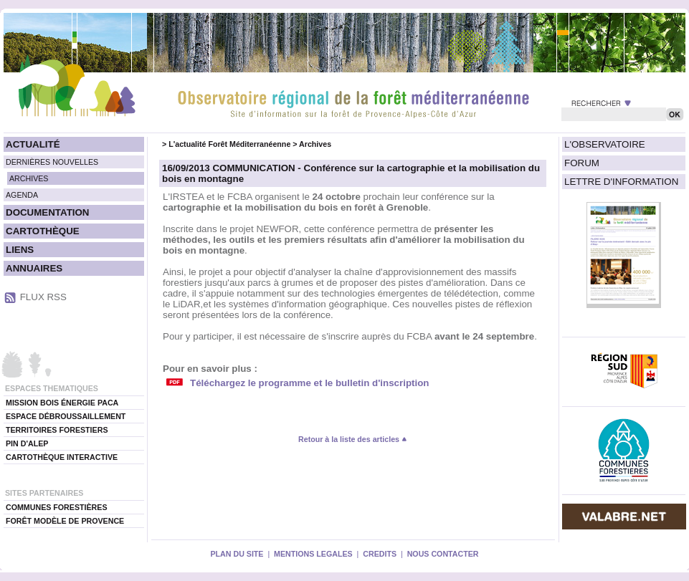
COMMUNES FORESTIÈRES (57, 507)
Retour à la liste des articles (352, 439)
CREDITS (379, 553)
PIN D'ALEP (27, 443)
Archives (315, 144)
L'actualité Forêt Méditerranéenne (229, 144)
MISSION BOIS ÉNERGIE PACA (62, 402)
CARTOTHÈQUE (43, 231)
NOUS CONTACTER (443, 553)
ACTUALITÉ (33, 144)
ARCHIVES (28, 178)
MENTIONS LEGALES (313, 553)
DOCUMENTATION (47, 212)
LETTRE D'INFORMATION (621, 181)
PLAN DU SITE (236, 553)
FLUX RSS (43, 297)
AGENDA (22, 195)
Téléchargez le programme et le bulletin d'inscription (309, 383)
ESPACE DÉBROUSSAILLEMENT (65, 416)
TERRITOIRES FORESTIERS (57, 430)
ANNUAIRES (34, 268)
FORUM (581, 163)
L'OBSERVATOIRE (604, 144)
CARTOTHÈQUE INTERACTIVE (62, 457)
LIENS (20, 249)
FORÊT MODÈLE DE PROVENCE (65, 521)
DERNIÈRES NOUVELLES (52, 162)
